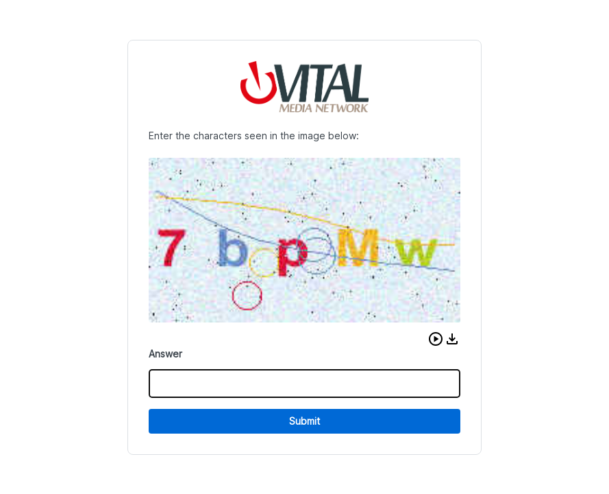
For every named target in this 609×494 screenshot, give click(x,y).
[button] (435, 339)
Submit (304, 421)
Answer (165, 354)
